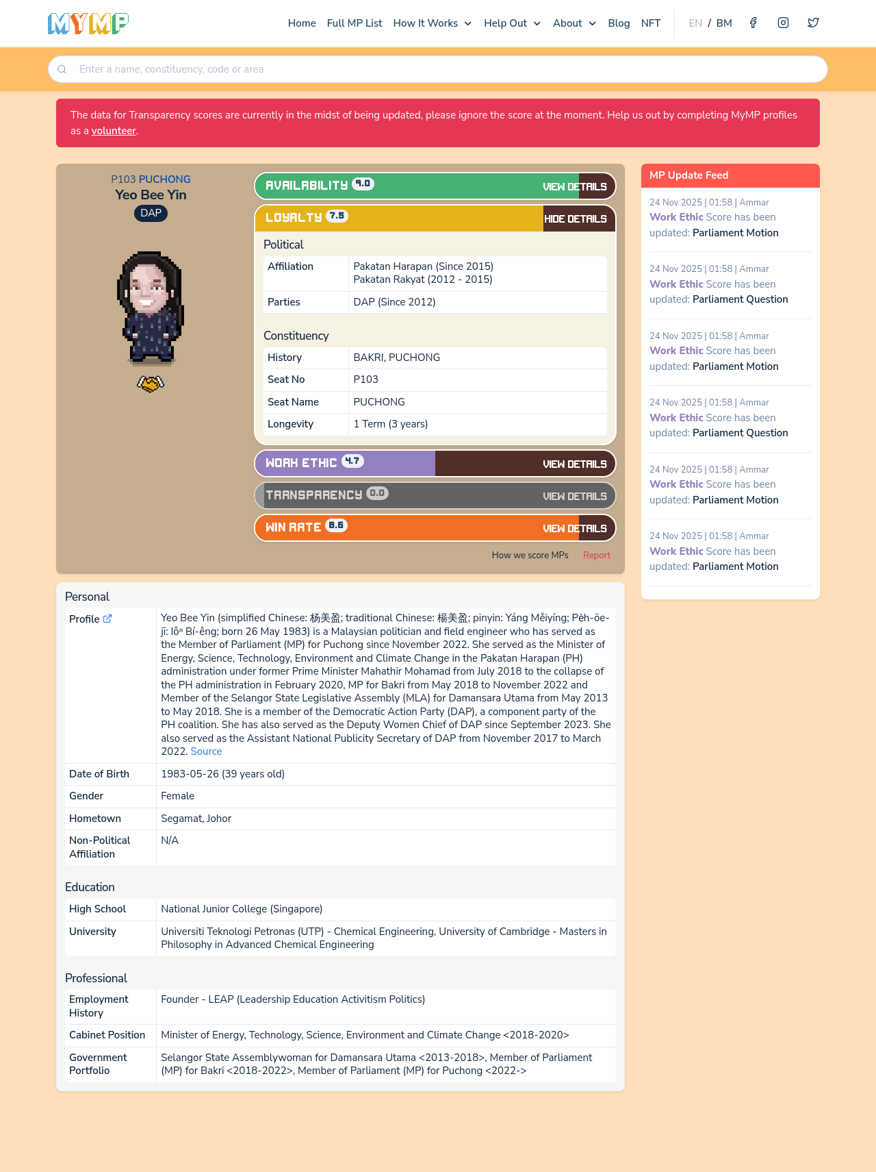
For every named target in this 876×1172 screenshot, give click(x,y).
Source (206, 751)
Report (596, 555)
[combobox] (448, 69)
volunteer (114, 131)
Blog (619, 23)
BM (724, 23)
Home (302, 23)
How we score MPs (530, 555)
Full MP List (355, 23)
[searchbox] (450, 69)
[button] (150, 382)
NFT (651, 23)
